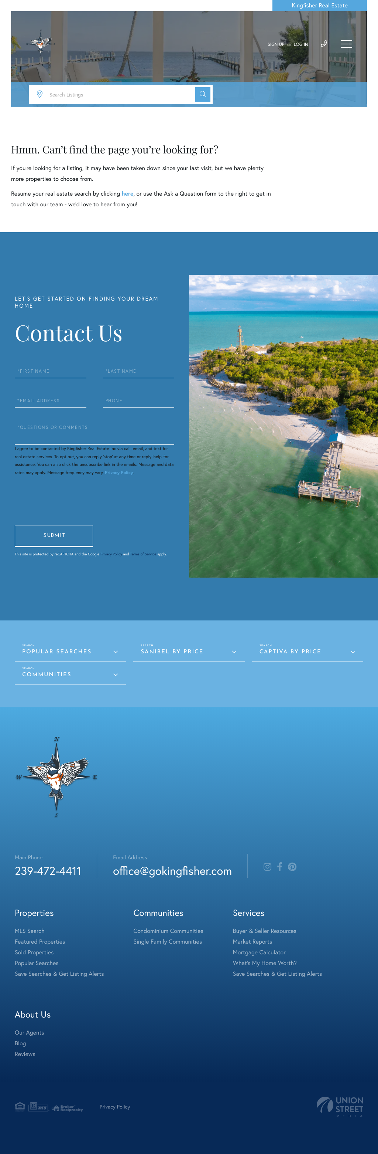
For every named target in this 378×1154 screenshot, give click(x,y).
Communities (46, 675)
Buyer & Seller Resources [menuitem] (264, 931)
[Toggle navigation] (346, 44)
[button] (202, 94)
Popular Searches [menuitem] (37, 963)
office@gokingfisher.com (172, 870)
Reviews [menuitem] (25, 1054)
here (127, 193)
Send (54, 536)
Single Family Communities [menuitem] (168, 941)
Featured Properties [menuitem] (40, 941)
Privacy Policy (119, 473)
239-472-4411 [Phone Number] (48, 870)
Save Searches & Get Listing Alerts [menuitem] (59, 974)
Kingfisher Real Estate (320, 5)
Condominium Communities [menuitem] (168, 931)
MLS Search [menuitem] (30, 931)
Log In (301, 44)
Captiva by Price (291, 652)
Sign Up (276, 44)
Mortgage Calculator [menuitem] (259, 952)
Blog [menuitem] (20, 1043)
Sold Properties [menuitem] (34, 952)
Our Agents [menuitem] (29, 1032)
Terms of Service (143, 554)
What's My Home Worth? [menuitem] (265, 963)
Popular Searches (57, 652)
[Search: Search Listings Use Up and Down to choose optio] (121, 94)
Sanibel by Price (172, 652)
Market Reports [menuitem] (252, 941)
